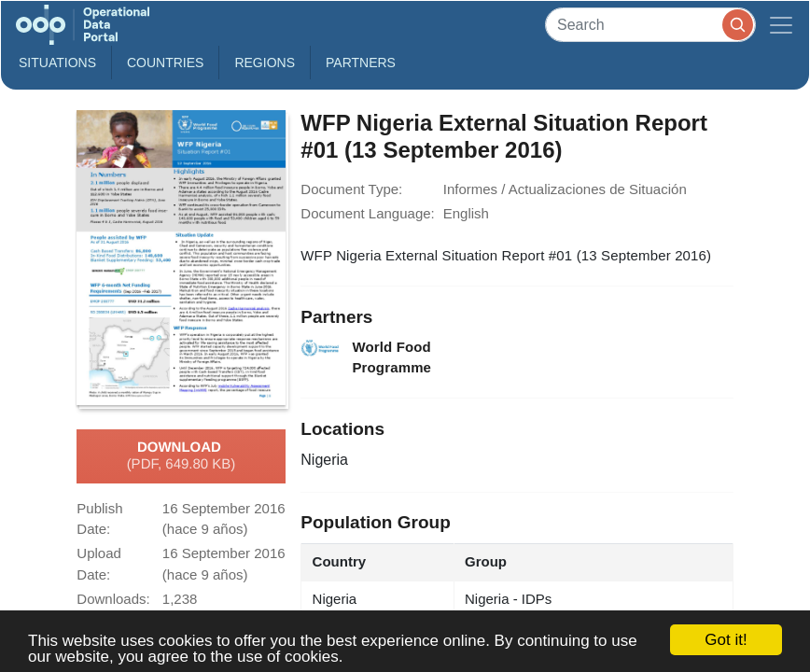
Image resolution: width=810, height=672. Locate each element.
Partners (361, 62)
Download (181, 456)
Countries (165, 62)
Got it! (726, 640)
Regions (264, 62)
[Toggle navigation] (781, 25)
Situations (57, 62)
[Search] (650, 24)
